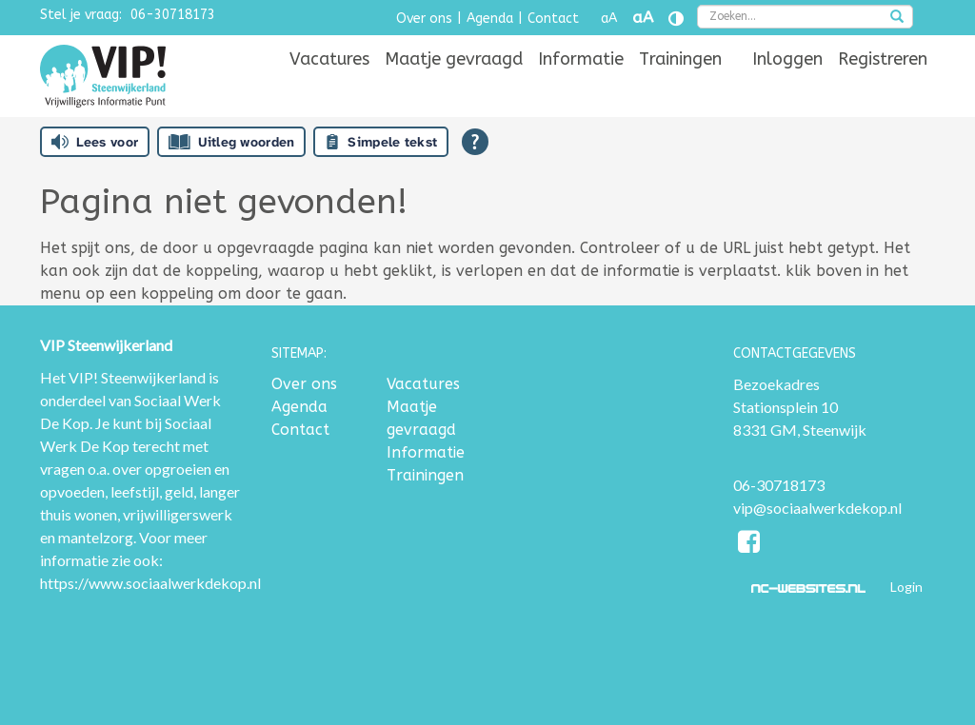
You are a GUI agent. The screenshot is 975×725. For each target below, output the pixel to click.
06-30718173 (172, 15)
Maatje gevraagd (454, 59)
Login (906, 586)
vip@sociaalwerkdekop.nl (817, 508)
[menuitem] (329, 59)
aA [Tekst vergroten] (642, 18)
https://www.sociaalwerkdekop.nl (150, 583)
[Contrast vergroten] (676, 18)
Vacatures (329, 59)
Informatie (581, 59)
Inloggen (787, 59)
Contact (553, 18)
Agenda (490, 18)
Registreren (882, 59)
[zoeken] (896, 18)
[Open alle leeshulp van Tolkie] (475, 141)
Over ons (424, 18)
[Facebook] (749, 545)
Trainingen (680, 59)
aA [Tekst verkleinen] (609, 18)
